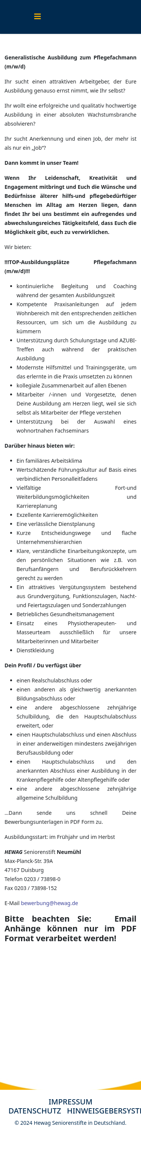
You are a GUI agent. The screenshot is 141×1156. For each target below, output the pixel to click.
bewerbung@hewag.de (49, 903)
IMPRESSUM (70, 1102)
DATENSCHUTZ (37, 1111)
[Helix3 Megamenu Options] (37, 16)
